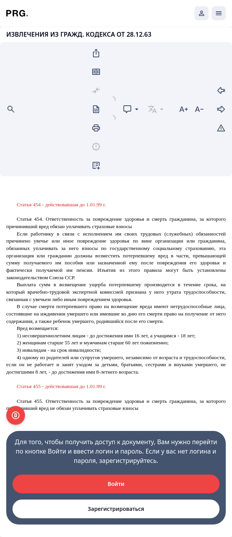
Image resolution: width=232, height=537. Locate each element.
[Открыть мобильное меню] (219, 13)
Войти (116, 483)
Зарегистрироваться (116, 508)
